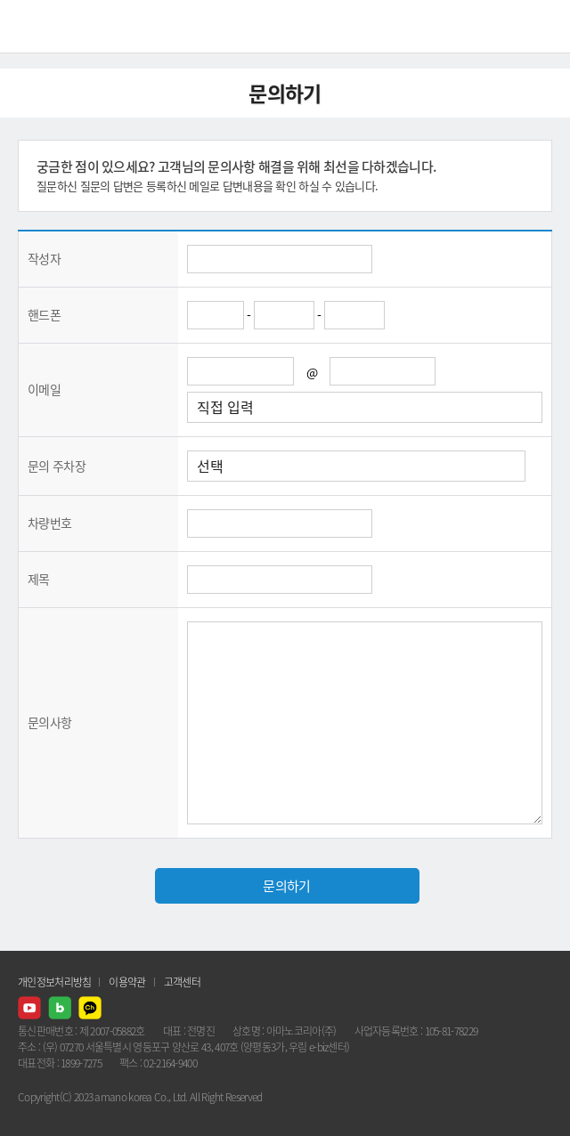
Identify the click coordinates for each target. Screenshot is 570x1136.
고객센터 (182, 982)
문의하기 (286, 886)
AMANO (62, 26)
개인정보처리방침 (54, 982)
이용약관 (127, 982)
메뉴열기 (543, 26)
